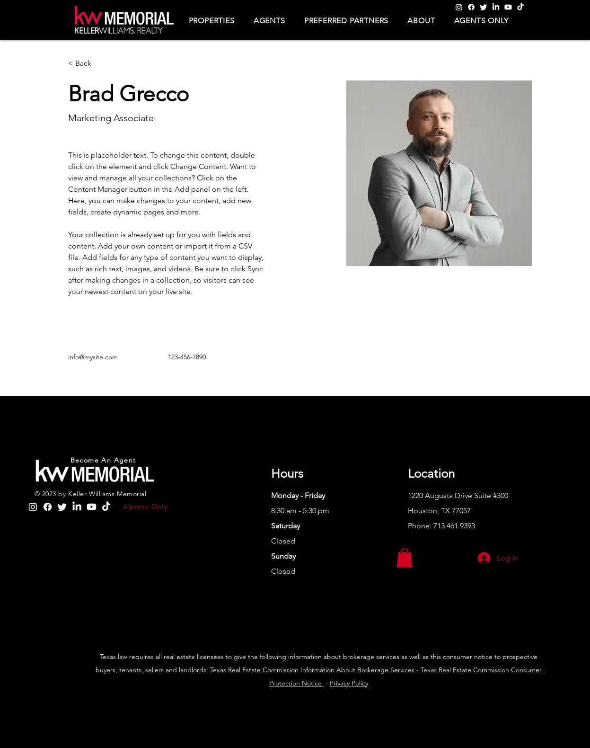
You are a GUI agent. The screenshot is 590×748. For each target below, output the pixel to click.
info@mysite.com (93, 357)
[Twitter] (483, 7)
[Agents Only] (146, 506)
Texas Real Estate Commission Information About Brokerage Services (313, 670)
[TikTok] (520, 7)
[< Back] (87, 64)
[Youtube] (508, 7)
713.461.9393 (454, 525)
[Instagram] (459, 7)
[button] (211, 20)
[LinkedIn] (496, 7)
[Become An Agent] (104, 460)
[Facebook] (471, 7)
